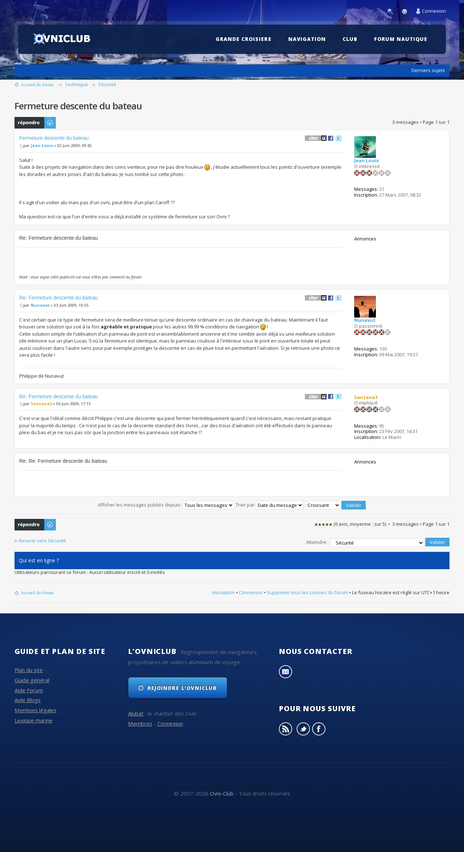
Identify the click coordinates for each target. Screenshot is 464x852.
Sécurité (107, 84)
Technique (76, 84)
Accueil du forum (37, 84)
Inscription (223, 591)
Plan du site (28, 668)
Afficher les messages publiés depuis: (166, 504)
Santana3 (41, 403)
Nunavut (40, 305)
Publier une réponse (35, 123)
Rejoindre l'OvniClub (182, 686)
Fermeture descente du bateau (53, 138)
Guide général (31, 679)
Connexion (434, 11)
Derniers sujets (428, 70)
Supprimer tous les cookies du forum (307, 591)
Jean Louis (42, 145)
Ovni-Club (221, 792)
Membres (140, 722)
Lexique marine (33, 718)
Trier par (269, 504)
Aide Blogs (27, 698)
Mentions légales (35, 709)
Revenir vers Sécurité (42, 541)
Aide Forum (28, 688)
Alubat (136, 712)
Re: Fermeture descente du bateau (58, 298)
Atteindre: (316, 541)
